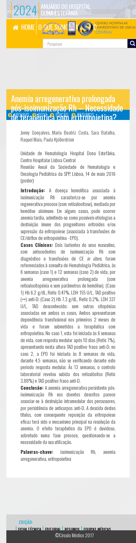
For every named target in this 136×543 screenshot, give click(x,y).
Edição (62, 114)
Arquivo (21, 114)
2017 (42, 114)
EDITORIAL (53, 529)
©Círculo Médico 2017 (74, 535)
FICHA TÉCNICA (29, 529)
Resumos (85, 114)
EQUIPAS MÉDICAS (97, 529)
